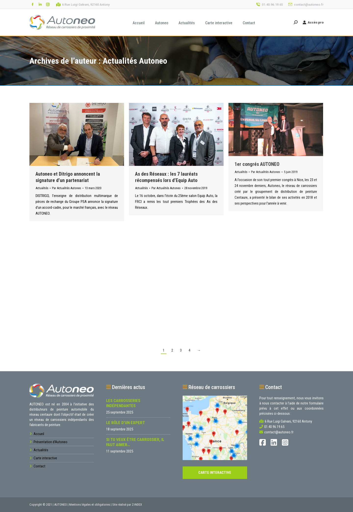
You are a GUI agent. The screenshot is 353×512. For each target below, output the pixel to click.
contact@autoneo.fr (306, 4)
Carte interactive (45, 458)
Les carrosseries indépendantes (123, 403)
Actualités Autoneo (135, 61)
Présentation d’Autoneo (50, 442)
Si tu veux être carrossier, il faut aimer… (135, 442)
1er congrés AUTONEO (257, 164)
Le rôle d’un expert (125, 422)
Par (66, 188)
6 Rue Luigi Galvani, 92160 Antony (83, 4)
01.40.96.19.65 (269, 4)
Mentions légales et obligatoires (89, 504)
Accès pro (313, 22)
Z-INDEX (137, 504)
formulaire (316, 403)
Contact (39, 466)
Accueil (38, 434)
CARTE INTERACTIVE (214, 472)
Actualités (42, 188)
